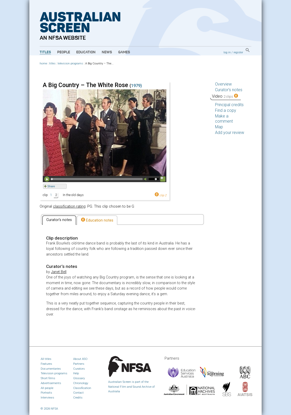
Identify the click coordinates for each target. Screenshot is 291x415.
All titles (46, 359)
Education (86, 52)
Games (124, 52)
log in (227, 52)
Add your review (229, 132)
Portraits (46, 392)
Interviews (47, 397)
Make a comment (224, 119)
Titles (45, 52)
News (107, 52)
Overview (223, 84)
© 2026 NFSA (49, 408)
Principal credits (229, 104)
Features (46, 364)
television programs (70, 63)
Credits (77, 397)
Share (51, 186)
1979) (136, 85)
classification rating (69, 206)
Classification (82, 388)
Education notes (97, 220)
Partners (78, 364)
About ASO (80, 359)
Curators (79, 368)
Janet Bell (58, 272)
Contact (78, 392)
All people (47, 388)
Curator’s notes (59, 220)
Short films (48, 378)
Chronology (80, 383)
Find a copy (225, 110)
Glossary (79, 378)
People (63, 52)
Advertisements (51, 383)
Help (76, 373)
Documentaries (51, 368)
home (43, 63)
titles (52, 63)
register (238, 52)
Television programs (54, 373)
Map (219, 126)
